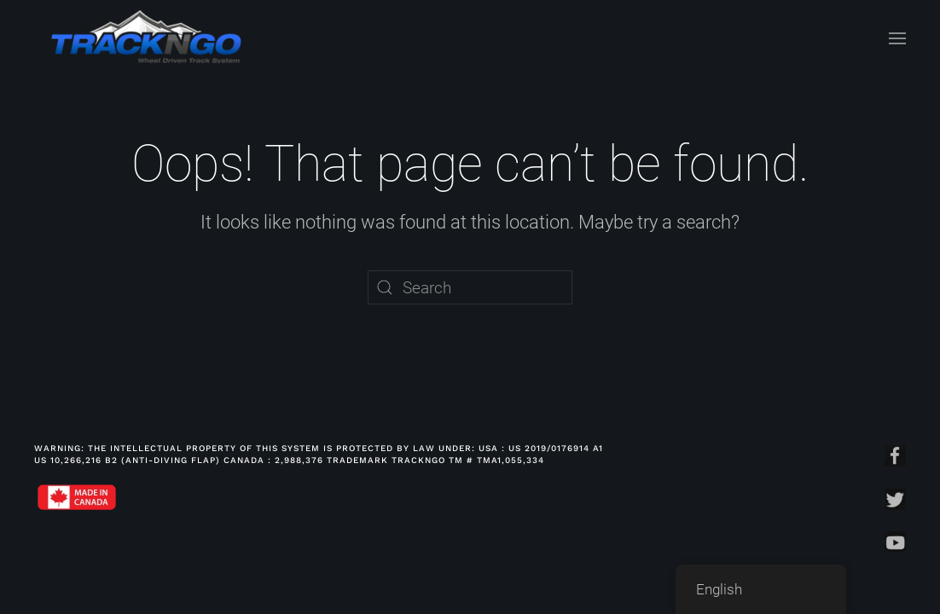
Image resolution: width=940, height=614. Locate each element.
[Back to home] (146, 38)
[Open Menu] (897, 38)
